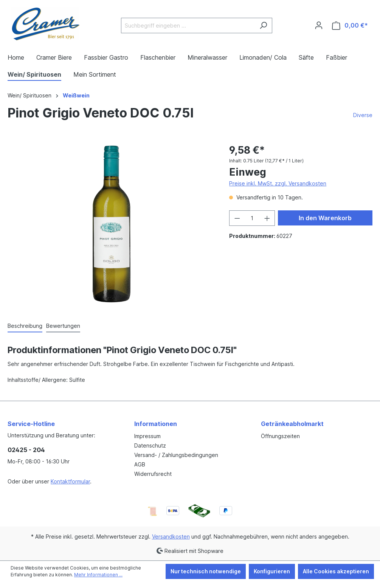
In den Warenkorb (325, 218)
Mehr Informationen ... (98, 574)
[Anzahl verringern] (237, 218)
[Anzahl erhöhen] (267, 218)
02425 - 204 (26, 450)
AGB (139, 464)
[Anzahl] (252, 218)
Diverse (362, 115)
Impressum (147, 436)
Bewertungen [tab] (63, 326)
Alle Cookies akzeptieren (336, 571)
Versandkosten (171, 536)
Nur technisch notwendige (206, 571)
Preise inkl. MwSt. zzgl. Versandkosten (277, 183)
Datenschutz (150, 445)
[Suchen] (263, 25)
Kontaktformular (70, 481)
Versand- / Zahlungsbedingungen (176, 455)
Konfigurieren (272, 571)
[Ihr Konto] (318, 25)
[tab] (25, 326)
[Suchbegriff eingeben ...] (188, 25)
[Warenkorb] (349, 25)
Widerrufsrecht (153, 474)
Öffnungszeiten (280, 436)
